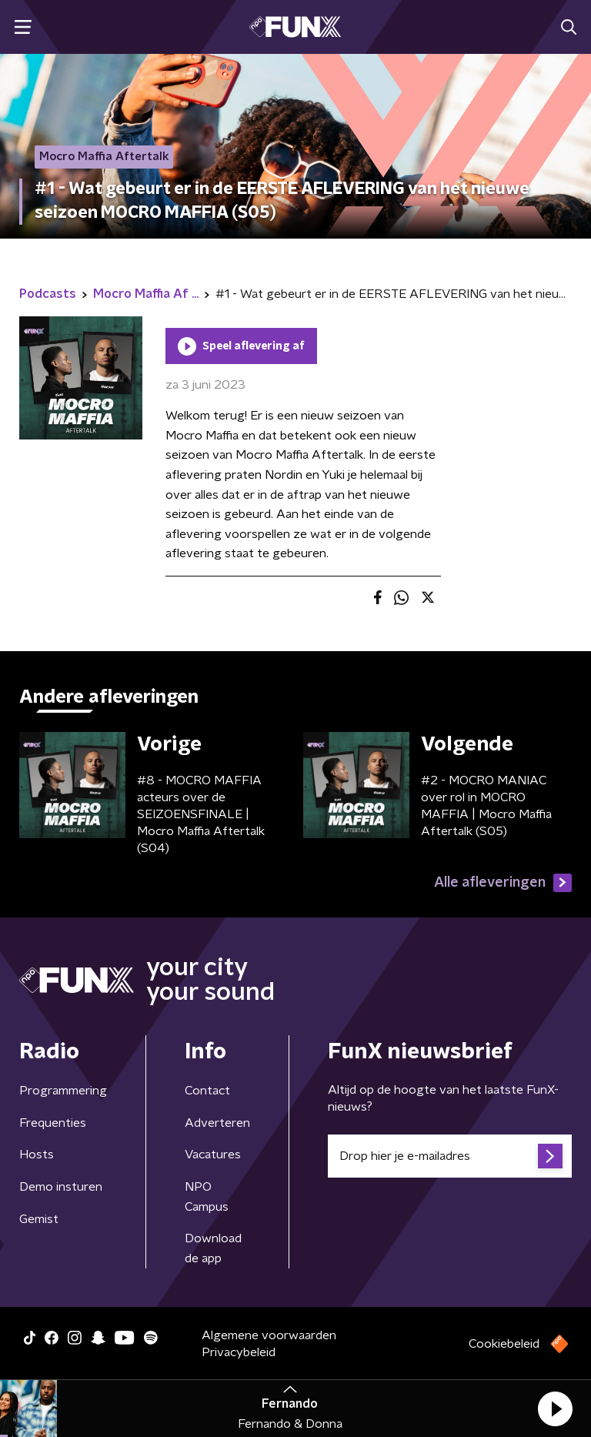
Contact (207, 1090)
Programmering (63, 1090)
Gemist (38, 1219)
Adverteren (217, 1123)
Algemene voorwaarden (269, 1335)
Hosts (36, 1154)
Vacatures (213, 1154)
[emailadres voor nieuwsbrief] (450, 1156)
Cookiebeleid (504, 1344)
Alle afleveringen (503, 883)
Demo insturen (60, 1187)
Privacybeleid (238, 1352)
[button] (554, 1408)
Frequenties (52, 1123)
